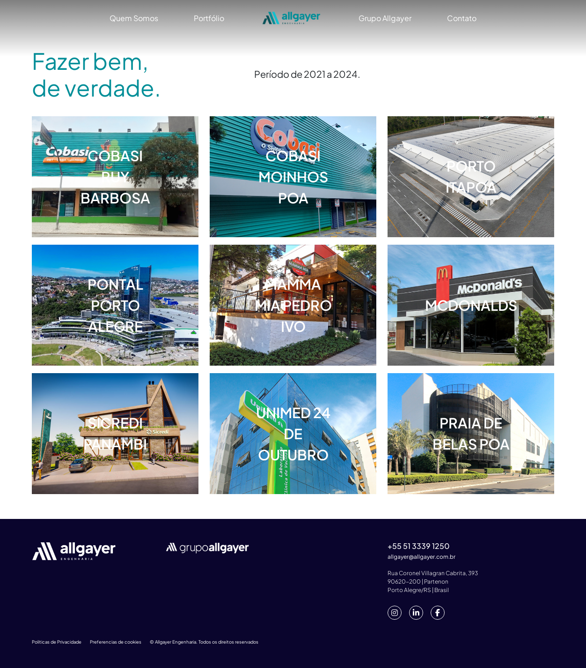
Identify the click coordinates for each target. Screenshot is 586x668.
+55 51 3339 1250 (419, 546)
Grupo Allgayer (385, 18)
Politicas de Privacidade (56, 642)
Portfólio (209, 18)
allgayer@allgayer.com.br (421, 556)
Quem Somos (134, 18)
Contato (461, 18)
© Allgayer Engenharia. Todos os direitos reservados (204, 642)
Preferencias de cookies (115, 642)
